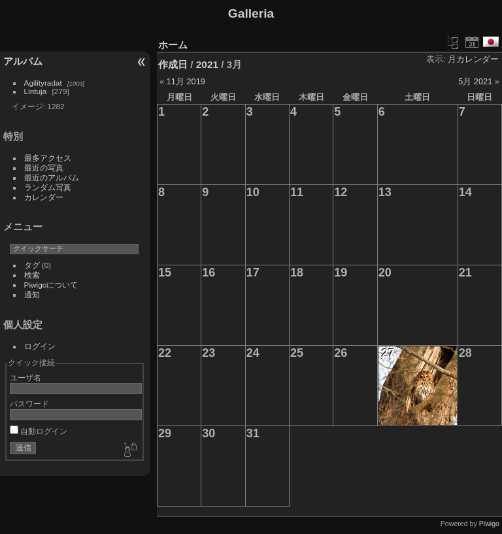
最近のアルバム (51, 177)
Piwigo (489, 523)
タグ (32, 265)
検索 (32, 275)
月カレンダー (473, 59)
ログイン (40, 346)
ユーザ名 (25, 377)
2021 (207, 64)
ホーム (173, 44)
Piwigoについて (51, 284)
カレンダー (43, 197)
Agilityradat (43, 82)
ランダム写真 (47, 187)
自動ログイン (38, 431)
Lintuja (35, 91)
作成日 (173, 64)
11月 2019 (186, 81)
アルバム (22, 61)
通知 (32, 294)
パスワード (29, 403)
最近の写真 (43, 167)
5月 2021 (475, 81)
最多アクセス (47, 158)
